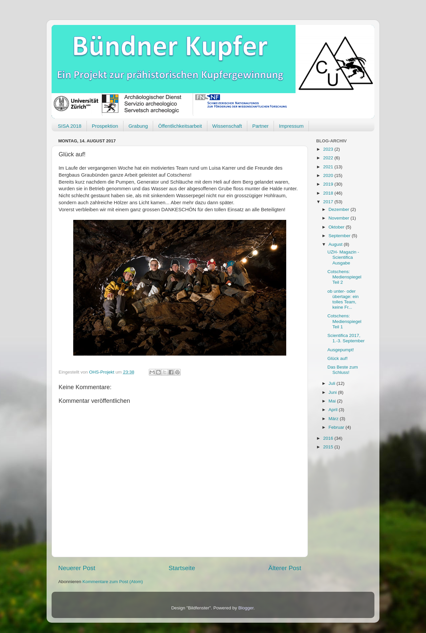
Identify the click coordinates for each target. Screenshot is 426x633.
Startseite (181, 567)
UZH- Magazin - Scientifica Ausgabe (343, 257)
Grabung (138, 126)
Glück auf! (337, 358)
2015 (328, 446)
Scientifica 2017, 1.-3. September (346, 338)
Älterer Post (284, 567)
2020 (328, 175)
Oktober (337, 227)
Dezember (339, 209)
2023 (328, 149)
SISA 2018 (70, 126)
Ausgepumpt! (340, 349)
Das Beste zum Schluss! (342, 370)
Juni (333, 392)
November (339, 218)
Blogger (246, 607)
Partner (260, 126)
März (334, 418)
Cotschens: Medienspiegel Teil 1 (344, 321)
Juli (332, 383)
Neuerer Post (76, 567)
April (333, 409)
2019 (328, 184)
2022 (328, 157)
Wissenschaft (227, 126)
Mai (332, 400)
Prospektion (105, 126)
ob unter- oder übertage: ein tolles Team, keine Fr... (343, 299)
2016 (328, 438)
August (336, 244)
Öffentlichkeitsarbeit (180, 126)
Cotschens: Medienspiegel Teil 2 (344, 277)
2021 (328, 166)
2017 (328, 201)
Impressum (291, 126)
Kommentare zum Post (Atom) (113, 581)
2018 (328, 193)
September (340, 235)
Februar (336, 427)
